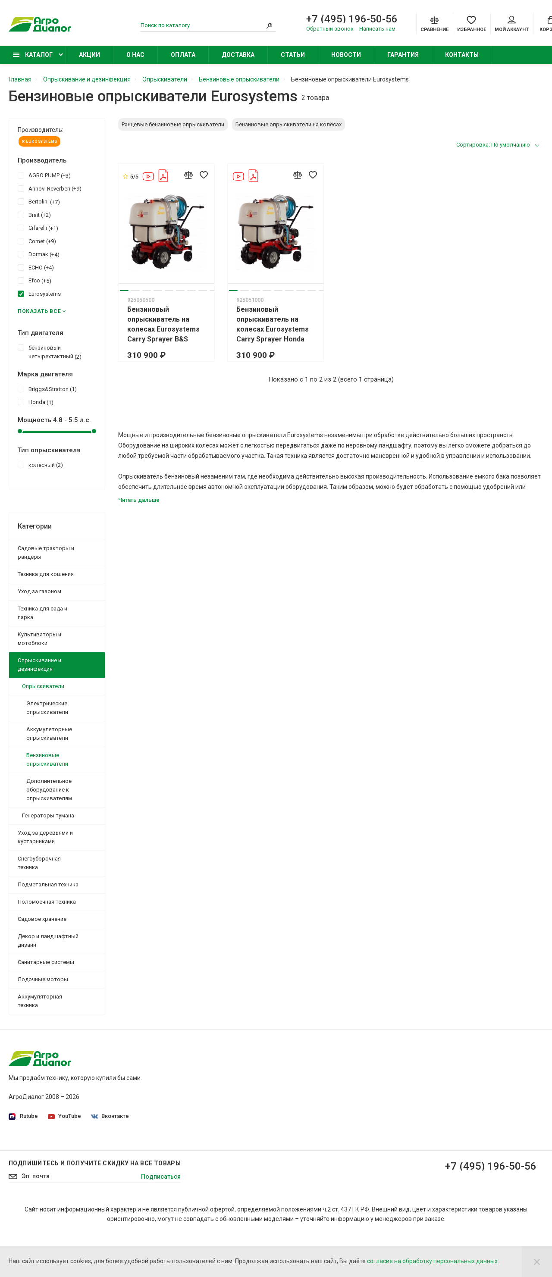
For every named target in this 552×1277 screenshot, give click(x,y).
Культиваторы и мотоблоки (39, 638)
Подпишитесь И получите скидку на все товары (95, 1206)
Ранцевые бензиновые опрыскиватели (173, 124)
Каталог (33, 54)
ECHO (36, 267)
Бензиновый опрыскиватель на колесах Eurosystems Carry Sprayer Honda (272, 324)
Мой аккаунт (512, 24)
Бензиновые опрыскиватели (47, 759)
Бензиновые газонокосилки (411, 1095)
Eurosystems (39, 141)
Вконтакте (110, 1116)
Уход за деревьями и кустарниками (45, 837)
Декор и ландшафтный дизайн (48, 940)
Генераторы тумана (48, 815)
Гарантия (403, 54)
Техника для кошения (46, 574)
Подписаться (161, 1219)
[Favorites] (471, 23)
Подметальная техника (48, 884)
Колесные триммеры (401, 1119)
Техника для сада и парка (42, 612)
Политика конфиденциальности (236, 1083)
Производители (213, 1107)
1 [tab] (124, 290)
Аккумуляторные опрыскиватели (49, 733)
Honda (35, 402)
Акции (89, 54)
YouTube (64, 1116)
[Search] (269, 25)
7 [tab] (191, 290)
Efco (34, 280)
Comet (37, 241)
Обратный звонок (330, 28)
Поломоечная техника (47, 901)
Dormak (39, 254)
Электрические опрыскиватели (47, 707)
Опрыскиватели (43, 686)
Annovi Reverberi (50, 188)
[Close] (537, 1261)
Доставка (238, 54)
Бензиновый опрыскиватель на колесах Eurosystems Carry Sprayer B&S (163, 324)
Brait (34, 215)
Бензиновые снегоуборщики (412, 1143)
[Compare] (434, 23)
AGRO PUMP (44, 175)
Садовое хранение (42, 919)
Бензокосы (387, 1107)
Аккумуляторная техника (40, 1000)
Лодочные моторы (43, 979)
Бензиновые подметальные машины (424, 1155)
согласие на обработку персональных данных (432, 1261)
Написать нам (377, 28)
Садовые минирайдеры (405, 1083)
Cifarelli (38, 228)
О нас (135, 54)
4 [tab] (158, 290)
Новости (346, 54)
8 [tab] (202, 290)
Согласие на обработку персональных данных (257, 1095)
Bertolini (39, 201)
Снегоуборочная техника (39, 862)
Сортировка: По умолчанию (493, 144)
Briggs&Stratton (47, 389)
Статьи (293, 54)
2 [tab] (135, 290)
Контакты (462, 54)
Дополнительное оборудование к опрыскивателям (49, 789)
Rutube (23, 1116)
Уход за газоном (39, 591)
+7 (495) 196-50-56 (352, 19)
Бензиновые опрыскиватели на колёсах (288, 124)
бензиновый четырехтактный (50, 352)
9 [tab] (214, 290)
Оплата (183, 54)
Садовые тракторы (399, 1071)
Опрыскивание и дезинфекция (39, 664)
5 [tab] (169, 290)
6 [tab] (180, 290)
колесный (40, 465)
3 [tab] (146, 290)
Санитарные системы (46, 962)
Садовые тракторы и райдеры (46, 552)
